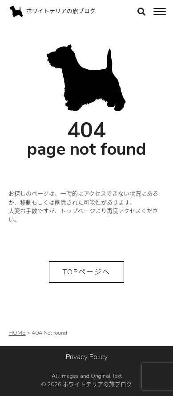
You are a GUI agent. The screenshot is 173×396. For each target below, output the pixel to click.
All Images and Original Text (86, 380)
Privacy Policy (87, 357)
